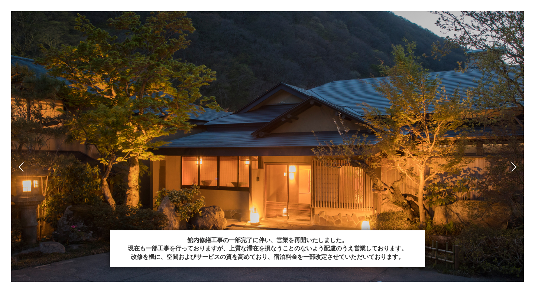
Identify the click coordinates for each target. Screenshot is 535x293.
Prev (21, 167)
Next (513, 167)
